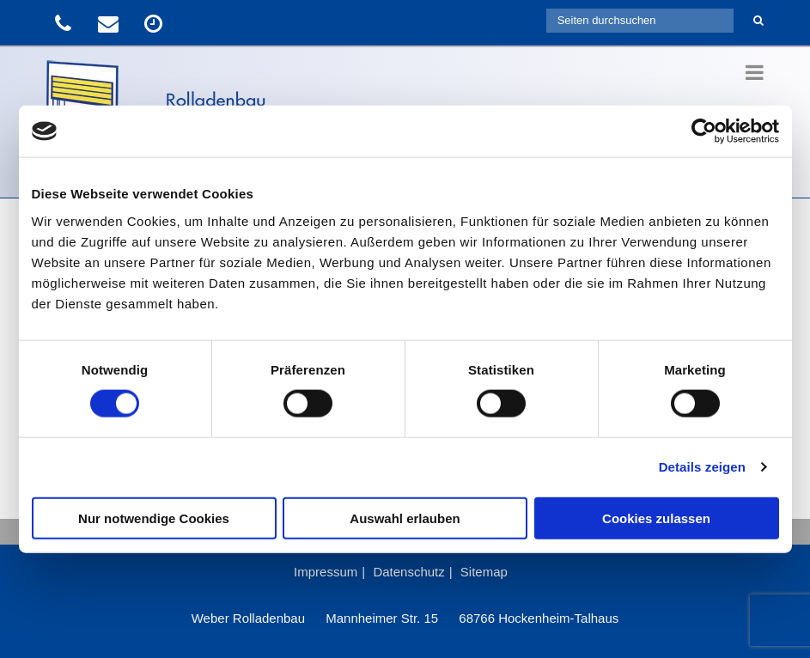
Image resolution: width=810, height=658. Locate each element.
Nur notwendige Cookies (153, 517)
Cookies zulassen (656, 517)
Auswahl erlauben (405, 517)
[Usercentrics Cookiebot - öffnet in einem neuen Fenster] (704, 131)
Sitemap (484, 571)
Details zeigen (702, 467)
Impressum (325, 571)
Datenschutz (408, 571)
